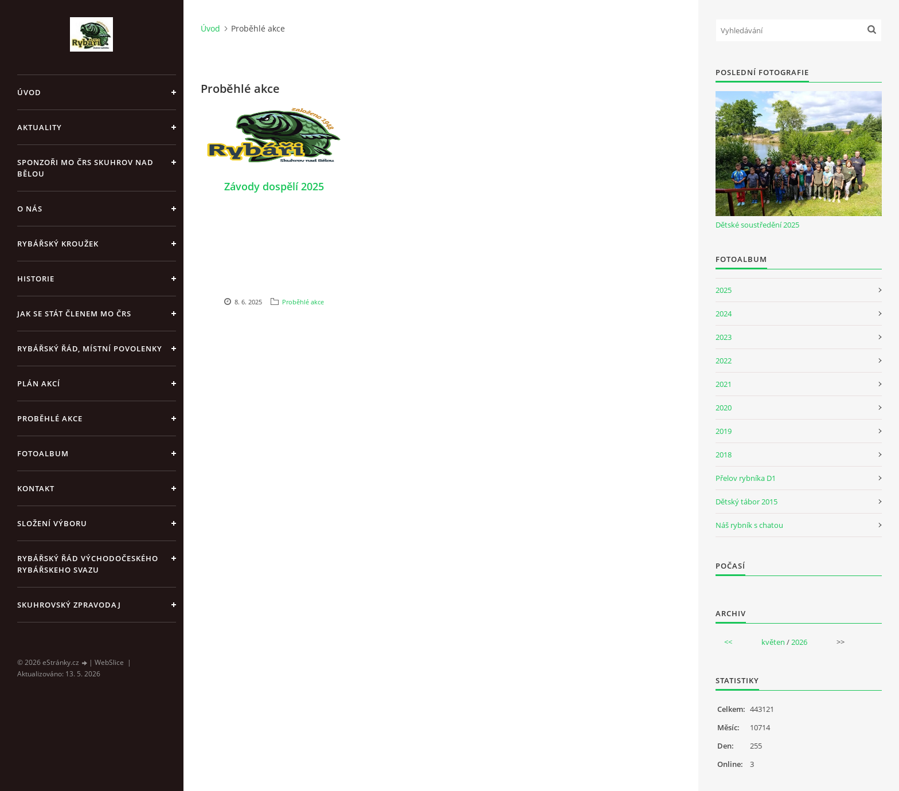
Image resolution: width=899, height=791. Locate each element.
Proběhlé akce (50, 418)
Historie (35, 278)
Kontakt (35, 488)
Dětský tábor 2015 (746, 501)
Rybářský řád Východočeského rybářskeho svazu (87, 564)
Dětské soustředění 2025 (757, 225)
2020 (724, 407)
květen (773, 642)
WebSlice (109, 662)
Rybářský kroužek (58, 243)
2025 (724, 290)
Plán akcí (38, 383)
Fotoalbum (43, 453)
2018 (724, 454)
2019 (724, 431)
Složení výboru (52, 523)
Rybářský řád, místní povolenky (89, 348)
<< (728, 642)
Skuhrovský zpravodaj (69, 605)
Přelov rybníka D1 (746, 478)
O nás (29, 208)
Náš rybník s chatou (749, 525)
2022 (724, 360)
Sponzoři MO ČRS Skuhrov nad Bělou (85, 168)
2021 (724, 384)
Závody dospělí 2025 (274, 186)
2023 (724, 337)
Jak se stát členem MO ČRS (74, 313)
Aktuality (39, 127)
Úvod (29, 92)
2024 (724, 313)
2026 (799, 642)
